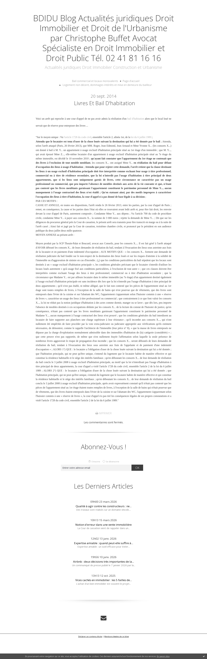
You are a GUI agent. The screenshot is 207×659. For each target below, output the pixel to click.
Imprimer (103, 433)
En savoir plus (163, 656)
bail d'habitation (135, 139)
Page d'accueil (128, 101)
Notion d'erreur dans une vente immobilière (103, 545)
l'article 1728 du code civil (77, 157)
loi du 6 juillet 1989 (141, 157)
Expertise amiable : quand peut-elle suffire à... (103, 563)
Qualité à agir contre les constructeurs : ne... (103, 526)
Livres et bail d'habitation (104, 123)
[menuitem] (97, 101)
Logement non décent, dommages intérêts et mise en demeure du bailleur (107, 104)
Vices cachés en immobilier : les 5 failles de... (103, 600)
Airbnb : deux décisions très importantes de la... (103, 582)
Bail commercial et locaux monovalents (96, 101)
